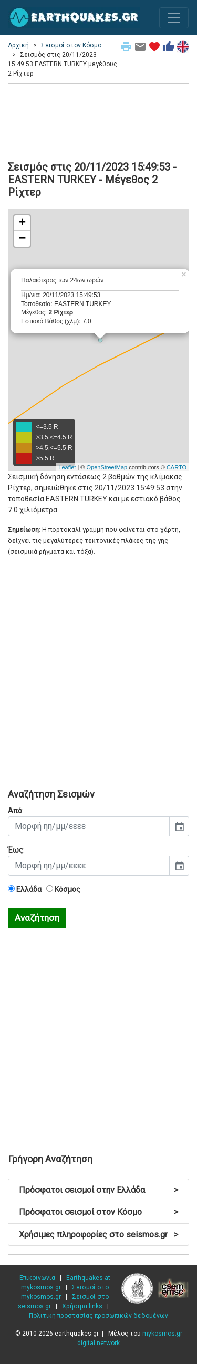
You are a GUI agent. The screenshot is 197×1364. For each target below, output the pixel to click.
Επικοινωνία (37, 1278)
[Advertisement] (98, 121)
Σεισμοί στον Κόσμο (71, 45)
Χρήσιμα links (82, 1306)
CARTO (176, 467)
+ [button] (22, 223)
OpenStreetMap (106, 467)
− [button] (22, 239)
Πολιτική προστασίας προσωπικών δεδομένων (98, 1315)
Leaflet (67, 467)
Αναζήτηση (37, 917)
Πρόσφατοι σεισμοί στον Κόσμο (98, 1212)
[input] (89, 826)
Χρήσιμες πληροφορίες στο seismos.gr (98, 1235)
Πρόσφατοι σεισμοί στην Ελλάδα (98, 1190)
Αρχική (18, 45)
